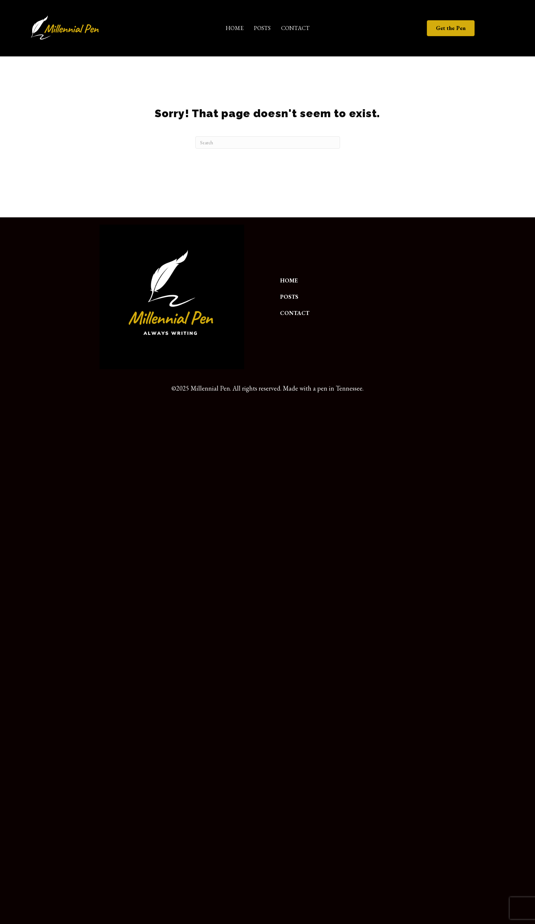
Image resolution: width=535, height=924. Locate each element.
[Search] (267, 142)
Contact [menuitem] (295, 28)
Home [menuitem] (234, 28)
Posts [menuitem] (262, 28)
